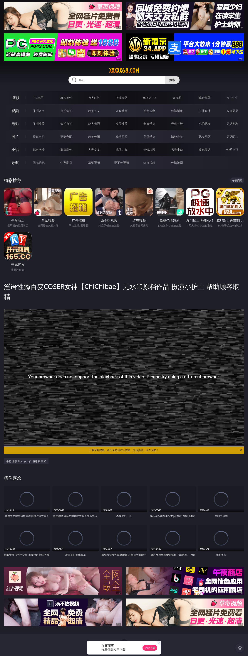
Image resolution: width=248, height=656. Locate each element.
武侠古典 (122, 150)
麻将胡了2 (149, 98)
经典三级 (177, 124)
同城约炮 (39, 163)
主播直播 (205, 111)
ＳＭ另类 (232, 111)
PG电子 (38, 98)
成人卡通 (94, 124)
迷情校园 (149, 150)
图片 (15, 136)
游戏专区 (122, 98)
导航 (15, 162)
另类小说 (177, 150)
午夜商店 (66, 163)
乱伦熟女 (205, 124)
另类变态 (232, 124)
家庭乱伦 (66, 150)
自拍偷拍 (66, 111)
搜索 (172, 80)
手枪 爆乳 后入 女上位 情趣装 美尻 (26, 461)
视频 (15, 110)
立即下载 (150, 648)
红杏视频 (149, 163)
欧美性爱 (122, 124)
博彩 (15, 97)
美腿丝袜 (149, 137)
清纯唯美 (177, 137)
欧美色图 (94, 137)
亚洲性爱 (39, 124)
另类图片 (232, 137)
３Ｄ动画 (122, 111)
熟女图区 (205, 137)
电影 (15, 123)
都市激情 (39, 150)
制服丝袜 (149, 124)
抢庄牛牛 (232, 98)
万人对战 (94, 98)
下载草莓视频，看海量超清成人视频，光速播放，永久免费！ (165, 450)
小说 (15, 149)
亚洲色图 (66, 137)
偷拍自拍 (66, 124)
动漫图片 (122, 137)
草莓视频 (94, 163)
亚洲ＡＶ (39, 111)
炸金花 (176, 98)
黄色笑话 (205, 150)
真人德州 (66, 98)
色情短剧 (177, 163)
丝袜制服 (177, 111)
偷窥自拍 (39, 137)
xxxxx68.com (124, 70)
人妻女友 (94, 150)
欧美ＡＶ (94, 111)
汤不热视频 (121, 163)
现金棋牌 (205, 98)
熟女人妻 (149, 111)
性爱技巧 (232, 150)
